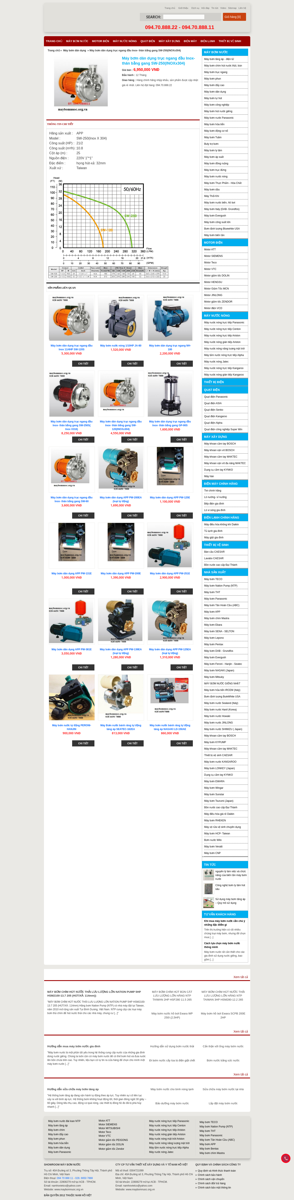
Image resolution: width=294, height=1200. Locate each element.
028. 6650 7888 (84, 1178)
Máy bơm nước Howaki (217, 716)
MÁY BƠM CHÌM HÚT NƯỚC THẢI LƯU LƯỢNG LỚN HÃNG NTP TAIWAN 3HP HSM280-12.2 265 (223, 995)
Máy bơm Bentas (209, 1148)
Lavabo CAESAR (214, 558)
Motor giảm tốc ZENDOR (218, 301)
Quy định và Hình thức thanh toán (217, 1170)
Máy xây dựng (169, 41)
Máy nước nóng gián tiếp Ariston (222, 342)
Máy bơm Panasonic (215, 598)
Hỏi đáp (205, 8)
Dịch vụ (195, 8)
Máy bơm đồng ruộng (216, 163)
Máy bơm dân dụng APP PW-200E (121, 573)
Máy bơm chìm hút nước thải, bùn (223, 65)
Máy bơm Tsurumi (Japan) (218, 800)
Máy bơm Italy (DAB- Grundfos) (222, 209)
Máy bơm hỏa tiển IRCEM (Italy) (222, 690)
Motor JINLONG (213, 295)
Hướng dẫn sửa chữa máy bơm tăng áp (73, 1089)
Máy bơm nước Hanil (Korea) (220, 709)
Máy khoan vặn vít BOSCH (219, 450)
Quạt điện (147, 41)
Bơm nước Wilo (213, 840)
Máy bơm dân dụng (74, 50)
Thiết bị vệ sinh (230, 41)
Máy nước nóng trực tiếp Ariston (222, 335)
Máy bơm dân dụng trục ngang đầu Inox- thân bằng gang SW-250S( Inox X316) (72, 425)
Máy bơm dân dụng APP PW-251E (170, 573)
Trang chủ (170, 8)
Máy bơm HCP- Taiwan (217, 833)
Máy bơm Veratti (213, 846)
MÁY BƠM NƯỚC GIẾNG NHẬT (222, 683)
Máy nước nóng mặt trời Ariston (166, 1138)
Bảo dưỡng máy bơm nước (172, 1103)
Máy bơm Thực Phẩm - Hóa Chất (223, 183)
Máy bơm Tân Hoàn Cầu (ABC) (221, 605)
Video (223, 8)
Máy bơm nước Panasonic (219, 117)
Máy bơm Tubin (212, 137)
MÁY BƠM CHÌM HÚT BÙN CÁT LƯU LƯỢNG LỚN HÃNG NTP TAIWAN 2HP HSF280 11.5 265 (172, 995)
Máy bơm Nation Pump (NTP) (220, 585)
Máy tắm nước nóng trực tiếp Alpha (224, 355)
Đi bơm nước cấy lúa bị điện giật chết (172, 1060)
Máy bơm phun (212, 78)
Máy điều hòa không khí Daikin (221, 524)
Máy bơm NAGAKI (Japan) (219, 670)
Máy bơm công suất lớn (217, 222)
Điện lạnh (208, 41)
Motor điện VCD (213, 308)
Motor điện (100, 41)
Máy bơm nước (77, 41)
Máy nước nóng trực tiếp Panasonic (224, 322)
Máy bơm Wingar (213, 787)
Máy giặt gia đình (214, 537)
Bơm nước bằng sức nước (223, 1060)
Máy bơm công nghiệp (216, 104)
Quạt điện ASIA (213, 403)
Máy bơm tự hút (213, 98)
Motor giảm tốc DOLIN (216, 275)
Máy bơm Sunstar (214, 794)
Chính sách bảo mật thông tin (214, 1187)
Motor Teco (210, 262)
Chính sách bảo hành (210, 1174)
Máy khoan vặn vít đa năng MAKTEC (225, 463)
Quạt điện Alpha (213, 422)
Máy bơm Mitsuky (214, 677)
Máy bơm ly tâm (213, 150)
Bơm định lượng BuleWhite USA (222, 696)
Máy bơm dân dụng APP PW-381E (71, 649)
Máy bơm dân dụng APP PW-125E (170, 497)
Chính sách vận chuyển (211, 1179)
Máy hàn (209, 476)
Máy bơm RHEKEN (215, 820)
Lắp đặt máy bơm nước (223, 1103)
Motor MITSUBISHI (109, 1128)
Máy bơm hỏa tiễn (214, 124)
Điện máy (190, 41)
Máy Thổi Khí (211, 196)
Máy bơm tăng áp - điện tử (219, 59)
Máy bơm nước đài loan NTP (64, 1121)
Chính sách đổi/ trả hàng (211, 1183)
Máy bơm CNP (212, 853)
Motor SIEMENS (213, 256)
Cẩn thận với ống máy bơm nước (223, 1046)
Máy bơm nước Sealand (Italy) (221, 703)
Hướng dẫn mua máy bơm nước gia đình (73, 1046)
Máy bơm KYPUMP (215, 742)
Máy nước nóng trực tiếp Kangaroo (224, 368)
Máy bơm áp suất (214, 156)
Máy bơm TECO (213, 579)
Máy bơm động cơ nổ (216, 130)
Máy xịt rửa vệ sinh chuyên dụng (222, 827)
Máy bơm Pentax (213, 644)
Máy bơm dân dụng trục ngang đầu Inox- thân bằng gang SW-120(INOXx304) (121, 425)
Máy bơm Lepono (214, 637)
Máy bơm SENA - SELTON (219, 631)
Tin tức (215, 8)
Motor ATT (210, 249)
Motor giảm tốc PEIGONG (113, 1140)
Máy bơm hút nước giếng (218, 111)
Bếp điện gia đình (214, 503)
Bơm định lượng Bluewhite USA (222, 228)
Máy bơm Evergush (215, 657)
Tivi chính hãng (212, 490)
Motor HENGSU (213, 282)
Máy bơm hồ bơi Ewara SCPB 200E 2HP (223, 1015)
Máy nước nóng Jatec (216, 361)
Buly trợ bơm (211, 143)
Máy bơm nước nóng (216, 176)
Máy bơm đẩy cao (214, 85)
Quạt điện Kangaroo (215, 416)
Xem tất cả (240, 977)
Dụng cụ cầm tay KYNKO (218, 469)
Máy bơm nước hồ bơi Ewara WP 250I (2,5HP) (172, 1015)
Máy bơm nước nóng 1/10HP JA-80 (120, 345)
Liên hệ (242, 8)
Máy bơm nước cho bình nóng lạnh (172, 1089)
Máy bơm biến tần (214, 235)
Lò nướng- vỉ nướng (215, 497)
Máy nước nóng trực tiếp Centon (222, 329)
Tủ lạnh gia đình (213, 531)
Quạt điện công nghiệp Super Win (223, 429)
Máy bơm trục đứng (215, 170)
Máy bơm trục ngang (215, 72)
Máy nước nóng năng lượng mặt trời (224, 348)
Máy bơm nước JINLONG (218, 722)
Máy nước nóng (125, 41)
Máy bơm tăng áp (58, 1125)
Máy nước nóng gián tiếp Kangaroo (224, 374)
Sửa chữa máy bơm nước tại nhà (223, 1089)
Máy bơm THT (212, 592)
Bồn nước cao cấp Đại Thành (220, 564)
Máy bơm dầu (212, 189)
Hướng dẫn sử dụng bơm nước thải (172, 1046)
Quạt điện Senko (213, 409)
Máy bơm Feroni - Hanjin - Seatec (223, 663)
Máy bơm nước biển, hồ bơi (219, 202)
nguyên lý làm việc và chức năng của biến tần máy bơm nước (231, 875)
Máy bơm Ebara (213, 624)
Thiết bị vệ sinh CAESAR (218, 755)
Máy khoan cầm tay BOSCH (220, 443)
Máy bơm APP (212, 611)
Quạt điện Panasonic (216, 396)
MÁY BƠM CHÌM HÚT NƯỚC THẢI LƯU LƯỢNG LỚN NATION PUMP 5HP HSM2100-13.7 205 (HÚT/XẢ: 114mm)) (94, 993)
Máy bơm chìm (56, 1129)
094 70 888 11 (65, 1178)
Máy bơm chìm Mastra (216, 618)
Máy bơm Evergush (215, 215)
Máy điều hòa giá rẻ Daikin (219, 813)
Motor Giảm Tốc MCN (216, 288)
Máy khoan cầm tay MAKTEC (220, 456)
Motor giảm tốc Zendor (111, 1148)
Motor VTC (210, 269)
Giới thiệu (183, 8)
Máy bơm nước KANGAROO (220, 761)
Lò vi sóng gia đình (214, 510)
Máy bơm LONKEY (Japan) (219, 768)
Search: (153, 17)
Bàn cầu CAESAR (214, 551)
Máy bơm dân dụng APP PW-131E (71, 573)
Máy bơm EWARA (214, 781)
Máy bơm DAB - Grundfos (218, 650)
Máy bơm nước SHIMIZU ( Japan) (223, 729)
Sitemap (232, 8)
